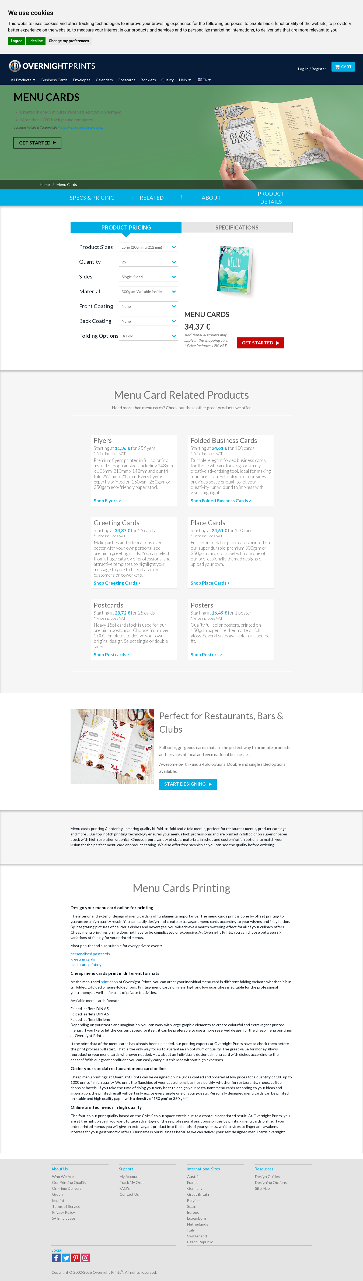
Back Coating (95, 320)
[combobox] (148, 247)
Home (45, 184)
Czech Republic (200, 1242)
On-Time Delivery (67, 1188)
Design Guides (267, 1176)
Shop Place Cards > (210, 583)
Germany (195, 1188)
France (192, 1182)
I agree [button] (16, 41)
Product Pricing (126, 227)
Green (57, 1194)
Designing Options (271, 1182)
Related (152, 197)
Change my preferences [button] (69, 41)
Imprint (58, 1200)
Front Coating (96, 306)
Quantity (90, 261)
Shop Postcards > (112, 654)
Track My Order (133, 1182)
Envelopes (81, 79)
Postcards (126, 79)
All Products (23, 79)
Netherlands (197, 1224)
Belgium (194, 1200)
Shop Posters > (206, 654)
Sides (85, 276)
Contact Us (129, 1194)
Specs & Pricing (92, 197)
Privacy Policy (63, 1212)
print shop (109, 981)
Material (89, 291)
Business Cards (54, 79)
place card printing (86, 964)
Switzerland (197, 1236)
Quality (167, 79)
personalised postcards (90, 953)
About (211, 197)
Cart (343, 66)
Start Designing (185, 784)
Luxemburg (196, 1218)
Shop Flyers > (107, 500)
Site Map (262, 1188)
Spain (191, 1206)
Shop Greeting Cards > (117, 583)
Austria (193, 1176)
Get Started (35, 143)
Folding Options (98, 335)
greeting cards (83, 959)
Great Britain (198, 1194)
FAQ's (125, 1188)
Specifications (237, 227)
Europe (193, 1212)
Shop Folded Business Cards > (221, 500)
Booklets (148, 79)
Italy (191, 1230)
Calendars (104, 79)
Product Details (271, 197)
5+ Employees (64, 1218)
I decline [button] (36, 41)
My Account (130, 1176)
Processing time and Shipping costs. (80, 127)
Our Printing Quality (69, 1182)
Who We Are (63, 1176)
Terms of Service (66, 1206)
